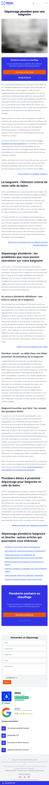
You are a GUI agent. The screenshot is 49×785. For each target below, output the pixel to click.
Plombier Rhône (10, 771)
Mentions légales (24, 774)
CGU (16, 678)
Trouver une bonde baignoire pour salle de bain (23, 579)
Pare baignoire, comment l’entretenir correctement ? (25, 551)
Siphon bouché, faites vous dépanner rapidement (24, 575)
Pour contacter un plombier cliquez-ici (33, 174)
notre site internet (34, 467)
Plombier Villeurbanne (36, 771)
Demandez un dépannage (24, 72)
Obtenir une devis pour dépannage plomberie (30, 525)
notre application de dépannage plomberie (18, 470)
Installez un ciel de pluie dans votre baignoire (22, 547)
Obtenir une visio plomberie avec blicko (32, 347)
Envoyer (7, 682)
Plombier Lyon (22, 771)
